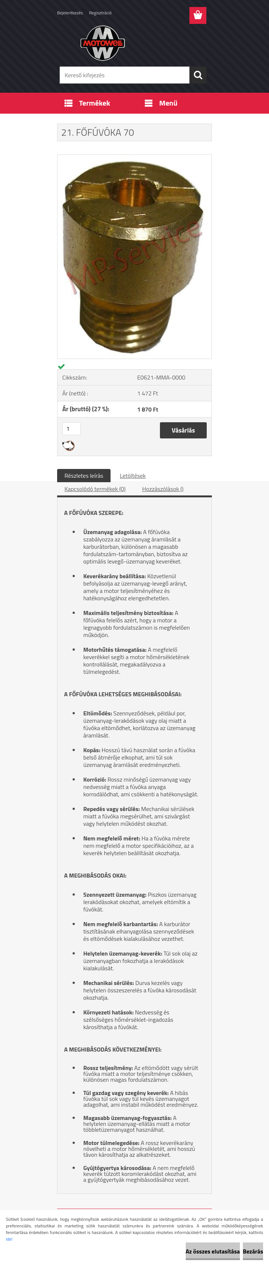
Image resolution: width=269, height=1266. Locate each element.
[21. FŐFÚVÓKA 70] (134, 157)
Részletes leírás (83, 475)
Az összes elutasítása (213, 1251)
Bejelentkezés (70, 12)
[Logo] (130, 42)
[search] (197, 75)
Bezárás (253, 1251)
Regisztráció (100, 12)
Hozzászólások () (163, 488)
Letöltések (133, 475)
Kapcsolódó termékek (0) (95, 488)
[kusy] (71, 428)
